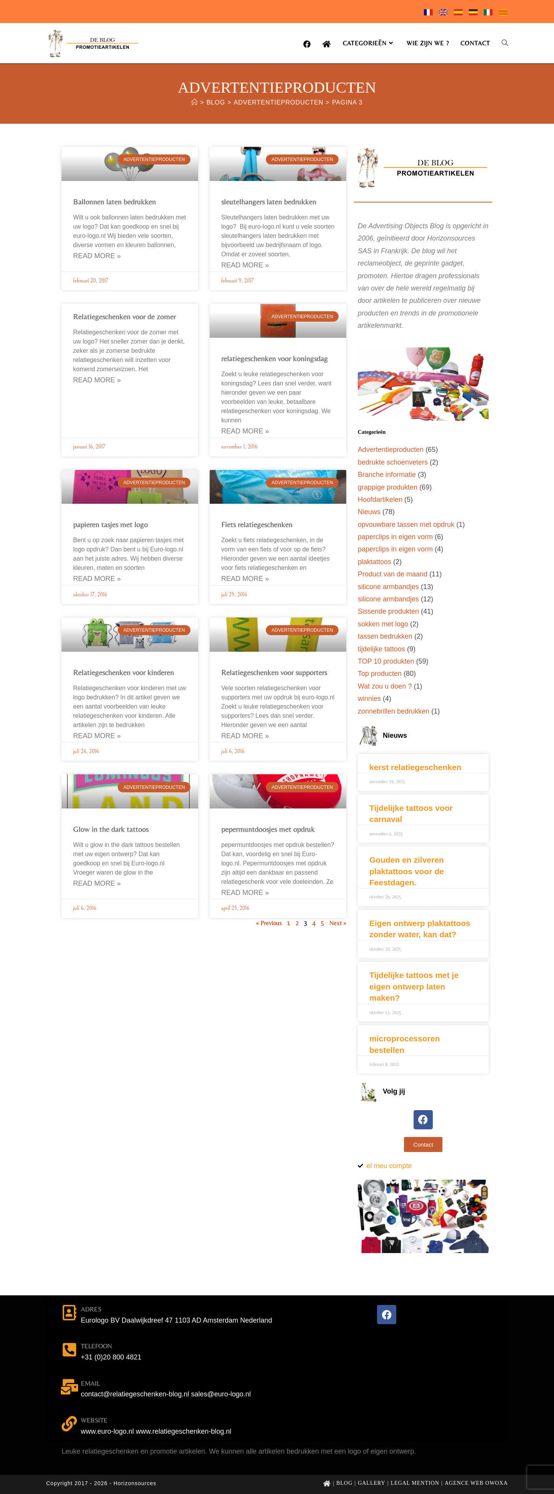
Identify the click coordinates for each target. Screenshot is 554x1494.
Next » (337, 923)
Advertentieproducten (391, 449)
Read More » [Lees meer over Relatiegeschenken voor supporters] (245, 736)
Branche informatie (387, 474)
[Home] (194, 102)
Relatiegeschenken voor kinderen (123, 672)
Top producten (380, 673)
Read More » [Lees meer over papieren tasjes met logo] (97, 579)
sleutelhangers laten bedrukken (268, 201)
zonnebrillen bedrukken (393, 711)
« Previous (269, 923)
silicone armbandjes (388, 587)
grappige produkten (387, 487)
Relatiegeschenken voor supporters (274, 672)
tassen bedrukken (385, 636)
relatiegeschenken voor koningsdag (274, 358)
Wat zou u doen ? (385, 686)
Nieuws (369, 512)
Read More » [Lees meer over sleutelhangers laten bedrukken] (245, 265)
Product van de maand (392, 574)
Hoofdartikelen (380, 499)
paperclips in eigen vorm (395, 537)
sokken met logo (383, 624)
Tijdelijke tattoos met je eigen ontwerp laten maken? (414, 986)
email (90, 1383)
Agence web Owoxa (476, 1483)
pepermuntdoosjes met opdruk (268, 829)
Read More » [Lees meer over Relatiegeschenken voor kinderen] (97, 736)
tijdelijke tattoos (381, 649)
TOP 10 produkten (386, 661)
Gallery (371, 1483)
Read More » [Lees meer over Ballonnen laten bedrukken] (97, 256)
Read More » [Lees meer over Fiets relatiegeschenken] (245, 579)
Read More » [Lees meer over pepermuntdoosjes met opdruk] (245, 892)
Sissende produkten (388, 611)
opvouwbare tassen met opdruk (406, 524)
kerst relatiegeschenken (415, 767)
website (94, 1420)
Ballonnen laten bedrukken (114, 201)
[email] (69, 1386)
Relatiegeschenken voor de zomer (124, 316)
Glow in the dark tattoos (111, 829)
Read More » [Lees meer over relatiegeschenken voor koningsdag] (245, 431)
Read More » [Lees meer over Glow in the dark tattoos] (97, 883)
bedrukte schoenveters (393, 462)
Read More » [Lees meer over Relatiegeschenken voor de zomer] (97, 380)
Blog (344, 1483)
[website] (69, 1423)
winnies (369, 698)
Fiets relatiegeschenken (256, 524)
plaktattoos (374, 562)
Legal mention (415, 1483)
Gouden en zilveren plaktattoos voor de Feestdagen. (406, 871)
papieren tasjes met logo (110, 524)
